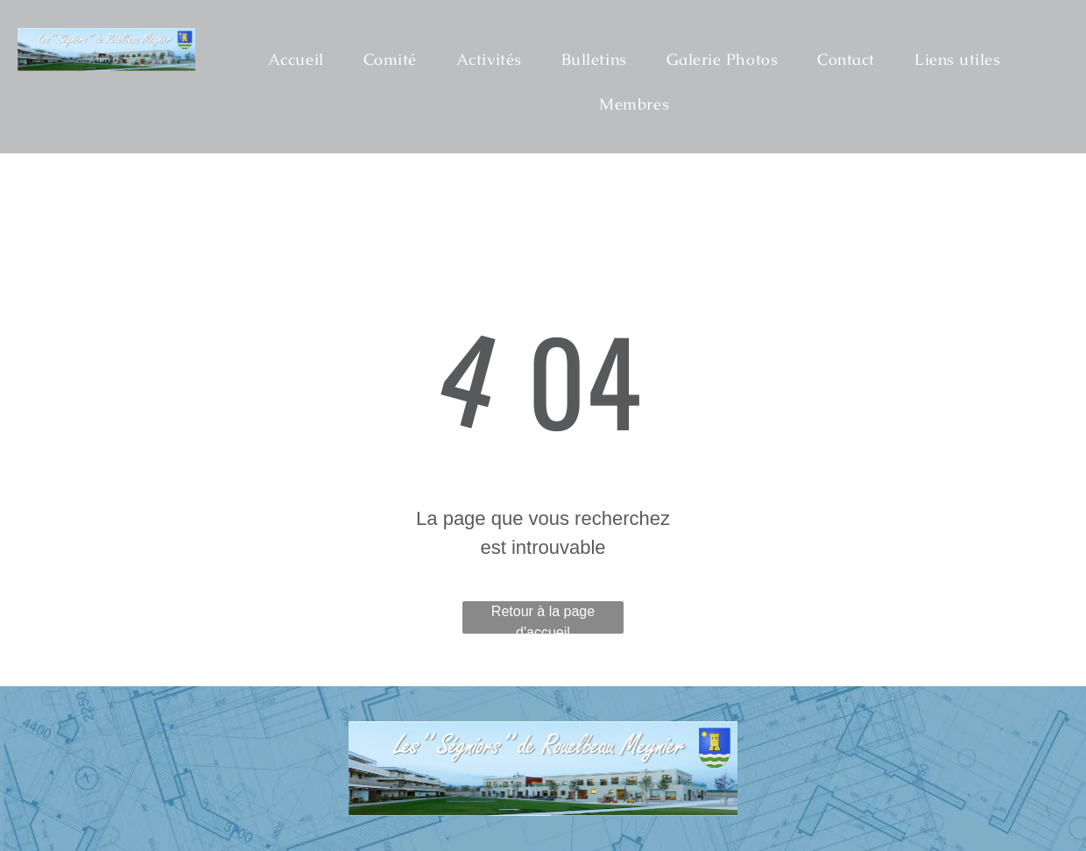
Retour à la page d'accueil (543, 619)
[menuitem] (302, 59)
